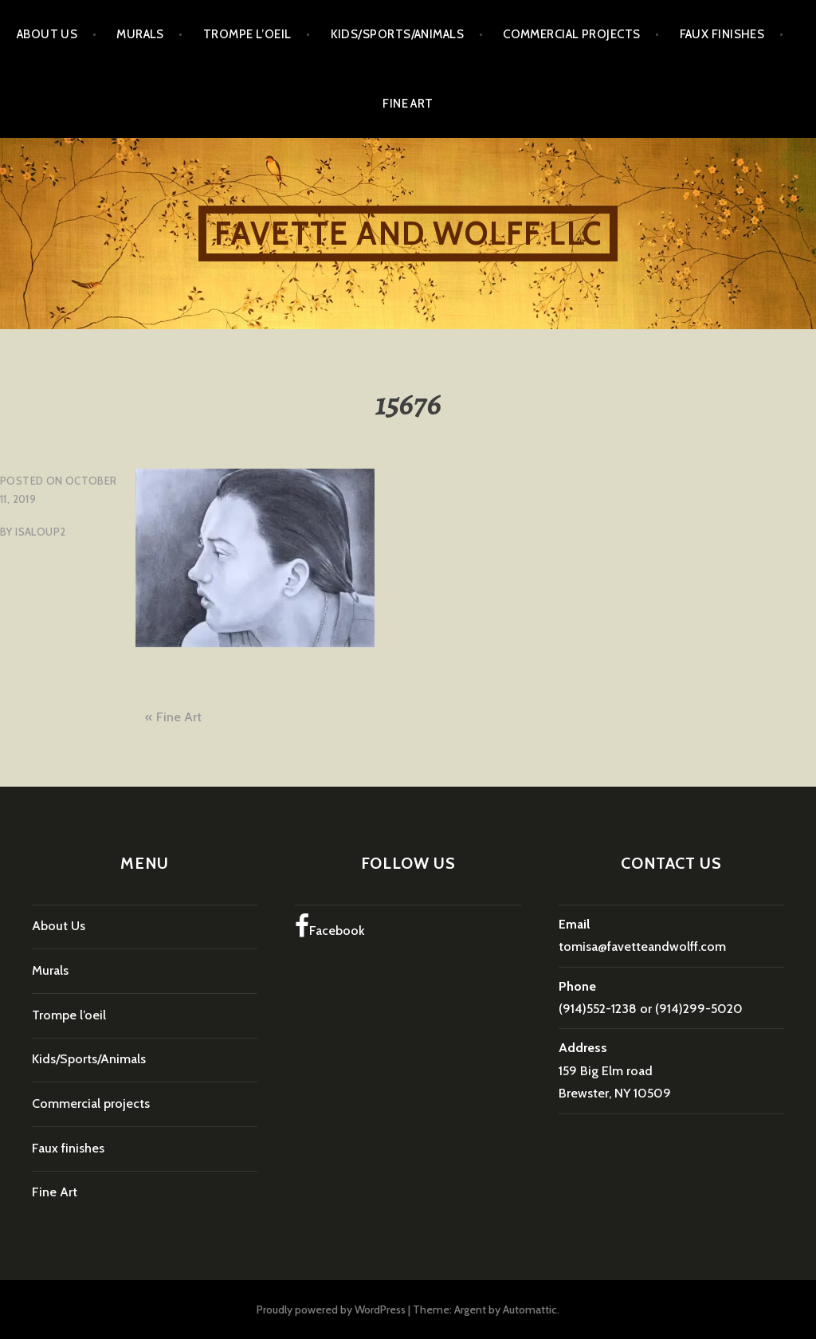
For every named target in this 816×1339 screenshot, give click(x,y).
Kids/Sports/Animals (398, 34)
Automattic (530, 1309)
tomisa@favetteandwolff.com (642, 946)
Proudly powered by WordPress (331, 1309)
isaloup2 (40, 531)
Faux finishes (722, 34)
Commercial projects (572, 34)
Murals (140, 34)
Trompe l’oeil (247, 34)
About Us (47, 34)
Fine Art (408, 103)
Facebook (330, 926)
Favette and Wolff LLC (408, 233)
